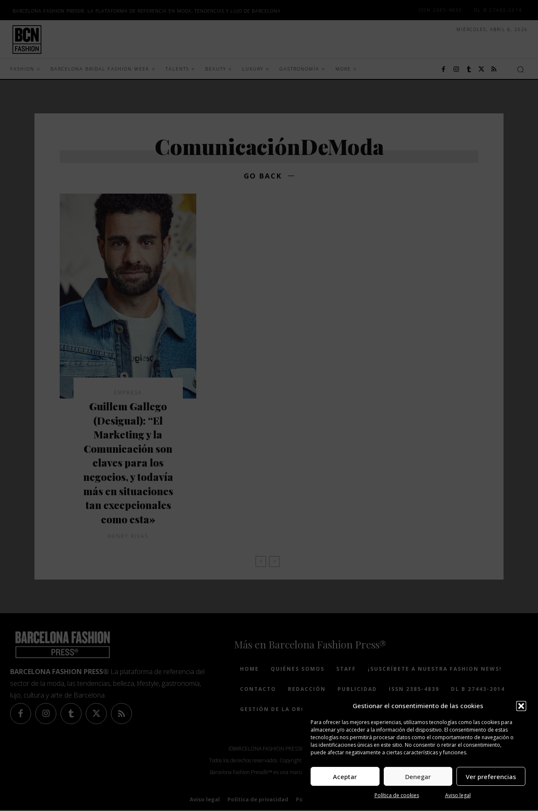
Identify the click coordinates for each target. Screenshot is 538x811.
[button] (521, 706)
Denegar (418, 776)
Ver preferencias (491, 776)
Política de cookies (396, 795)
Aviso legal (458, 795)
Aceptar (345, 776)
